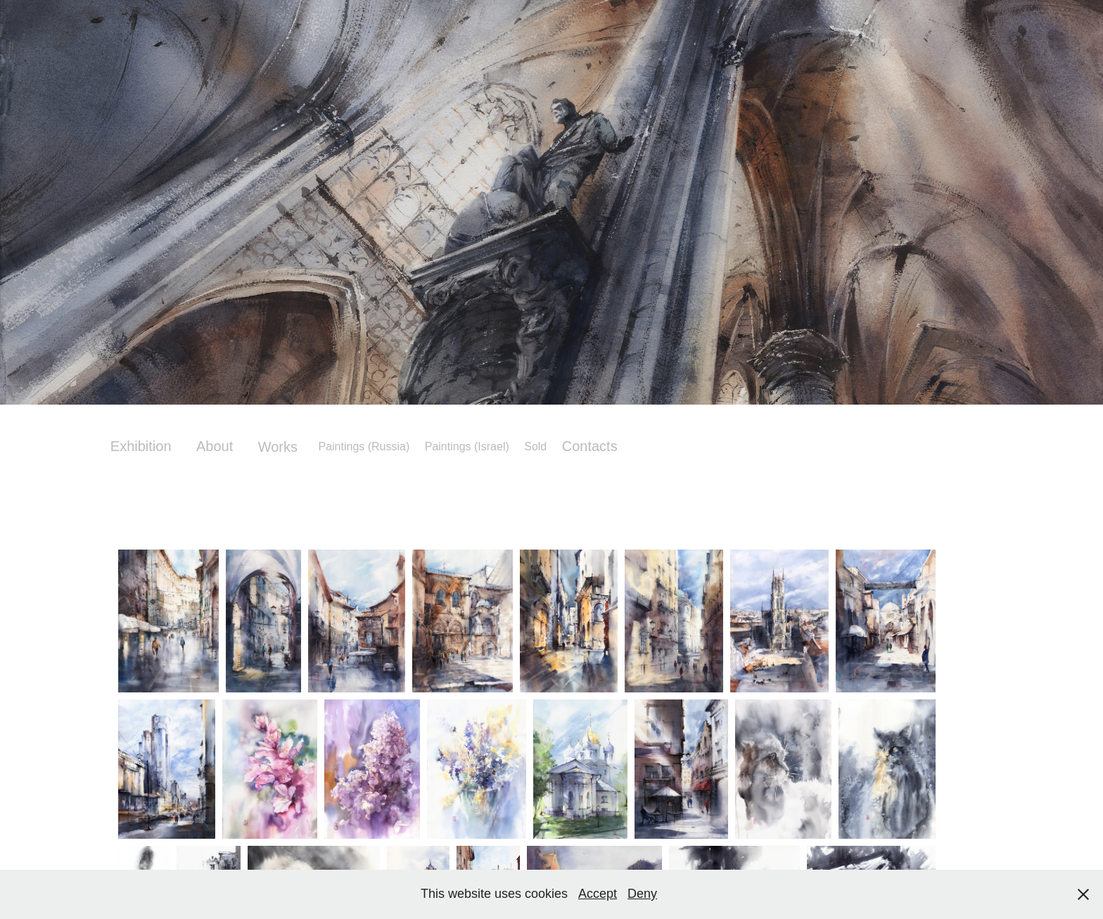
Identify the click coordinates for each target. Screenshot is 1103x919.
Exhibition (141, 446)
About (214, 446)
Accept (597, 894)
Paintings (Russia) (363, 446)
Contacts (590, 446)
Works (278, 447)
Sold (535, 446)
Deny (642, 894)
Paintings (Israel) (467, 446)
